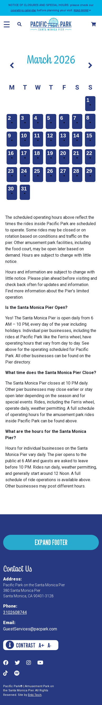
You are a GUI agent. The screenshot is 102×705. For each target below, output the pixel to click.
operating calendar (23, 10)
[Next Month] (90, 65)
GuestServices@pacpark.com (30, 628)
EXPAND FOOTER (51, 542)
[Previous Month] (11, 65)
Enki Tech (35, 695)
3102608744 (15, 612)
